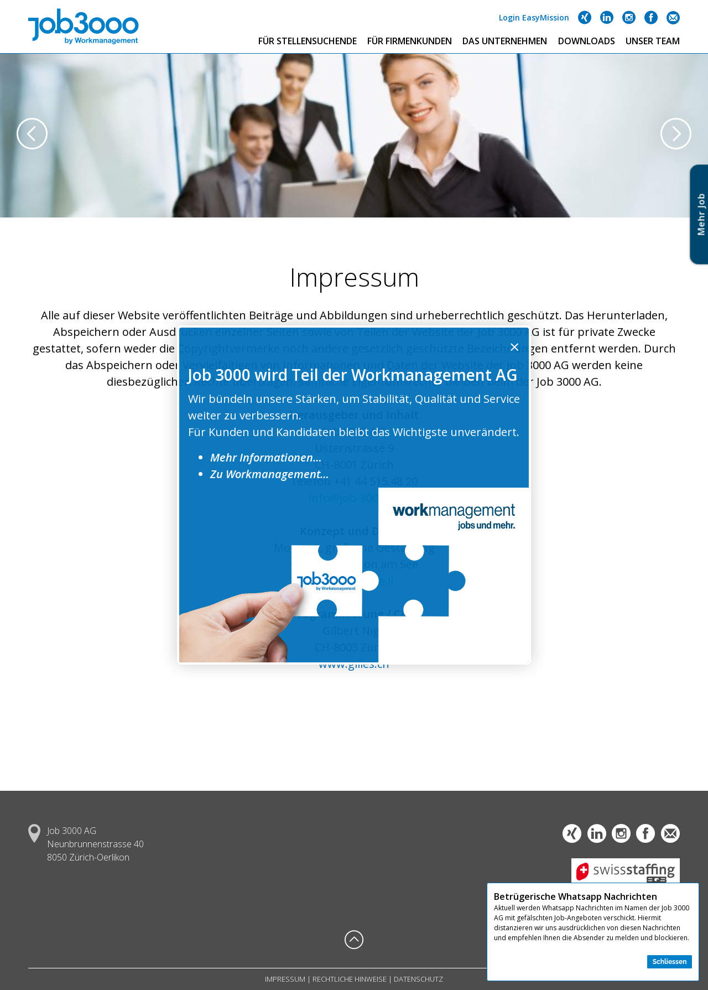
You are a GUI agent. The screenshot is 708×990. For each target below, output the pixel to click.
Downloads (586, 41)
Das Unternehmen (504, 41)
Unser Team (653, 41)
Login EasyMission (534, 17)
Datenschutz (418, 979)
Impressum (285, 979)
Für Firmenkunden (409, 41)
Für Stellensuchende (307, 41)
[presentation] (32, 135)
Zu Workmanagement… (269, 474)
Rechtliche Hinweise (350, 979)
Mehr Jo (701, 214)
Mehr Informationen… (266, 457)
